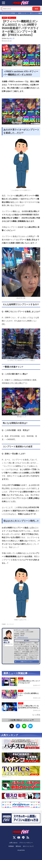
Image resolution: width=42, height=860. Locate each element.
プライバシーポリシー (26, 842)
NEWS (4, 17)
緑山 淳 (11, 38)
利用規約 (11, 846)
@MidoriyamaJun (22, 637)
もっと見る (36, 715)
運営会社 (18, 846)
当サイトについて (28, 846)
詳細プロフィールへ (27, 661)
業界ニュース (12, 17)
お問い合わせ (13, 842)
